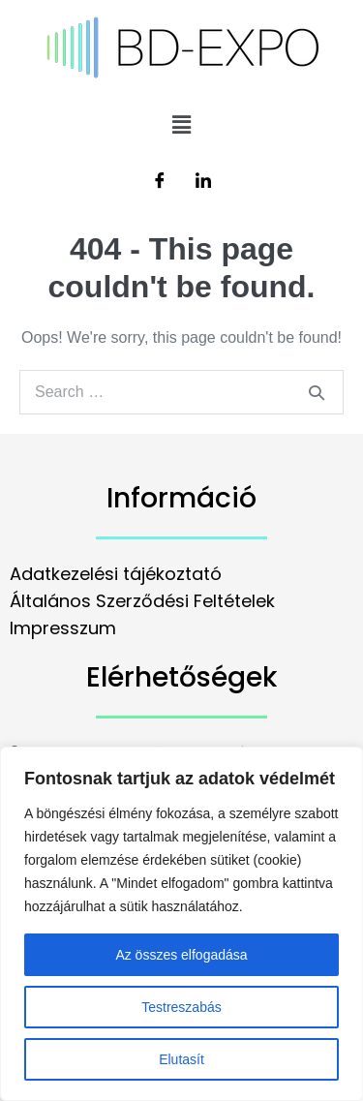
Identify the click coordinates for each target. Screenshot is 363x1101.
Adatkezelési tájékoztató (116, 574)
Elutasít (181, 1059)
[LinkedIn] (203, 182)
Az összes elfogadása (181, 955)
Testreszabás (181, 1007)
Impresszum (63, 628)
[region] (181, 924)
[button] (181, 125)
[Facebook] (159, 182)
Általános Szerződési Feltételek (142, 601)
